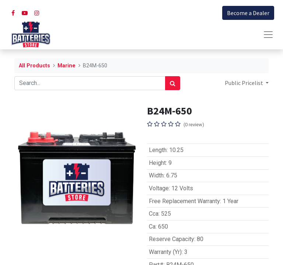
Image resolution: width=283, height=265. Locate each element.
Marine (66, 66)
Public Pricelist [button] (244, 82)
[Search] (172, 83)
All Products (34, 66)
